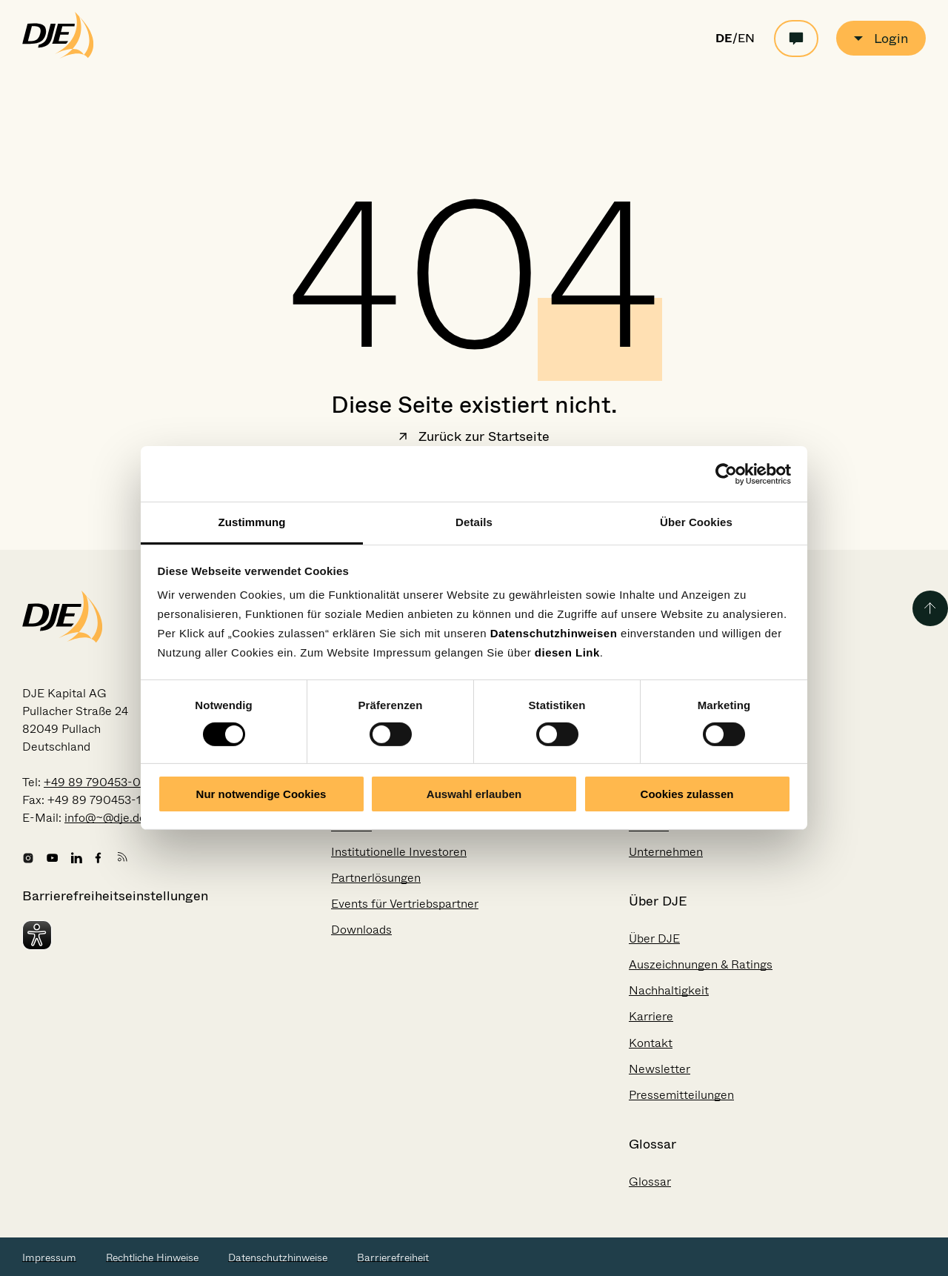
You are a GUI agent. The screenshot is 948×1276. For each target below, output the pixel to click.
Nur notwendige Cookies (261, 794)
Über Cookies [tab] (696, 522)
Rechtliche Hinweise (152, 1257)
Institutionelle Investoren (399, 851)
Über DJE (654, 938)
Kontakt (650, 1042)
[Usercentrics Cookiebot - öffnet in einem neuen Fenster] (726, 473)
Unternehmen (666, 851)
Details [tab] (474, 522)
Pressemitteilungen (681, 1094)
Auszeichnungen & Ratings (700, 964)
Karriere (651, 1016)
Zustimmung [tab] (252, 522)
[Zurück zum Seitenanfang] (930, 608)
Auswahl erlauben (474, 794)
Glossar (650, 1181)
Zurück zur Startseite (474, 438)
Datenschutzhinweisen (554, 633)
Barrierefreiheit (393, 1257)
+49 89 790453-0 (92, 782)
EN (746, 38)
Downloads (361, 929)
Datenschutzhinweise (277, 1257)
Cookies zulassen (687, 794)
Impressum (49, 1257)
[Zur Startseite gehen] (58, 54)
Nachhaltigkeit (669, 990)
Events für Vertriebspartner (404, 903)
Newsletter (659, 1068)
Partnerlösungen (376, 877)
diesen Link (567, 652)
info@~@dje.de (105, 817)
